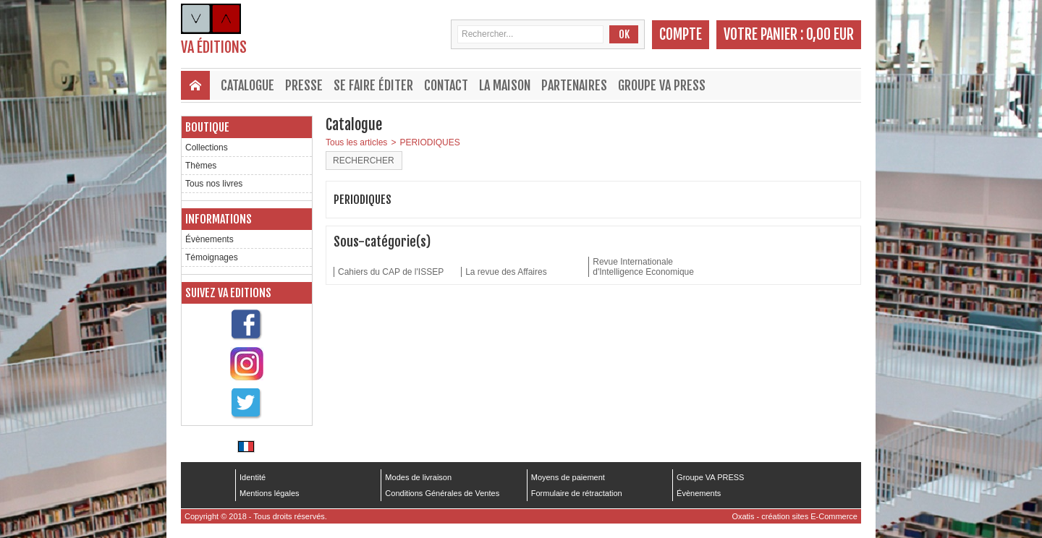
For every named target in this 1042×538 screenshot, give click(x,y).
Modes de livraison (418, 477)
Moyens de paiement (568, 477)
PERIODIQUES (429, 142)
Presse (304, 85)
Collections (206, 147)
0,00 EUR (830, 34)
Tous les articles (356, 142)
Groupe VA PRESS (662, 85)
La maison (504, 85)
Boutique (207, 127)
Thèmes (200, 166)
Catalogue (247, 85)
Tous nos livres (213, 184)
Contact (446, 85)
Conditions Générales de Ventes (442, 493)
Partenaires (574, 85)
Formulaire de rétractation (576, 493)
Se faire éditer (373, 85)
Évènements (209, 239)
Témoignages (211, 257)
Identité (253, 477)
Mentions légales (270, 493)
